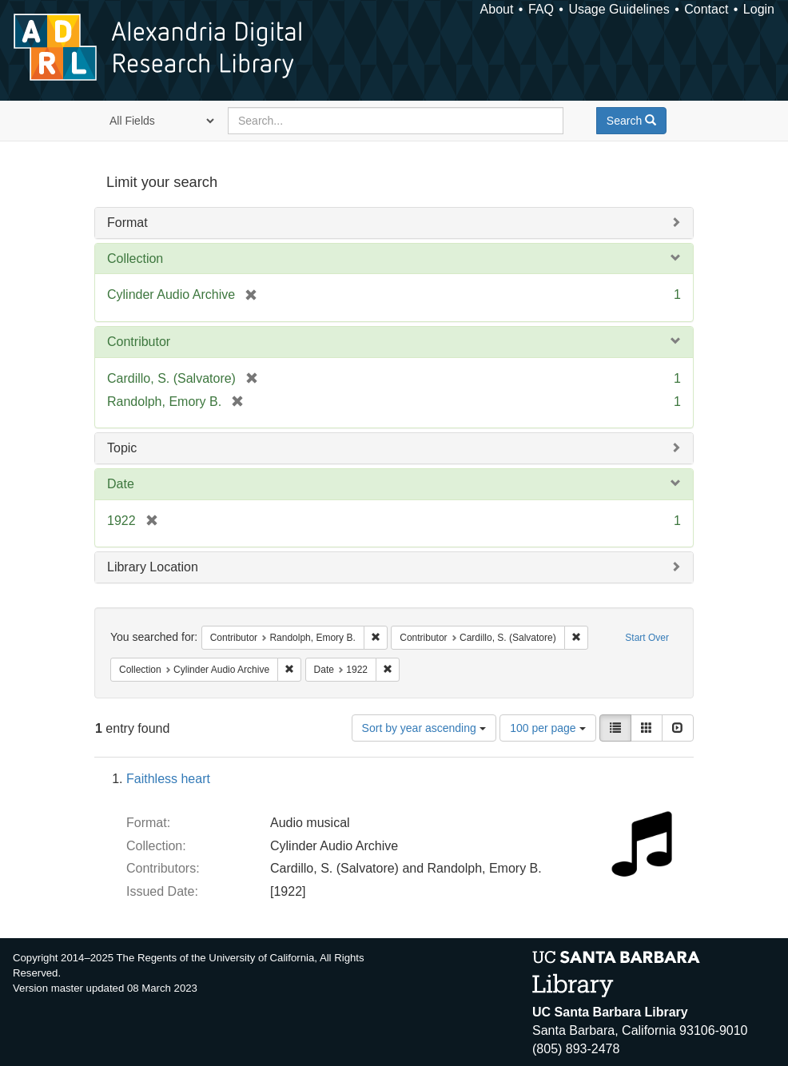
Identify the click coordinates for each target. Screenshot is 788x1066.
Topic (122, 448)
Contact (706, 9)
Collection (135, 258)
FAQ (541, 9)
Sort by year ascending (424, 728)
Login (758, 9)
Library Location (152, 567)
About (497, 9)
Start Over (647, 637)
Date (120, 484)
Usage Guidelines (618, 9)
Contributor (138, 341)
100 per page (547, 728)
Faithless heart (168, 779)
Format (127, 222)
